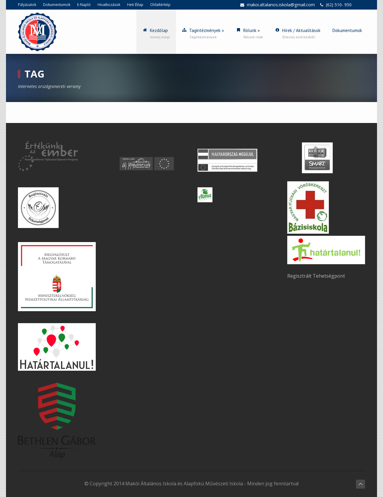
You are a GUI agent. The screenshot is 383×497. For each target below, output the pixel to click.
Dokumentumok (56, 4)
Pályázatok (27, 4)
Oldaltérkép (160, 4)
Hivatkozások (109, 4)
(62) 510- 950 (339, 4)
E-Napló (84, 4)
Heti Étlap (135, 4)
